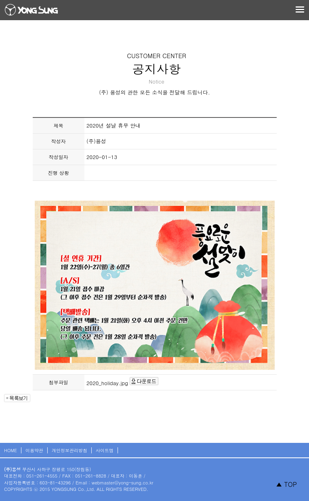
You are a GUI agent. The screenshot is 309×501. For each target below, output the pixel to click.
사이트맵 (105, 450)
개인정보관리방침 (69, 450)
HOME (10, 450)
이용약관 (34, 450)
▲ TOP (286, 484)
